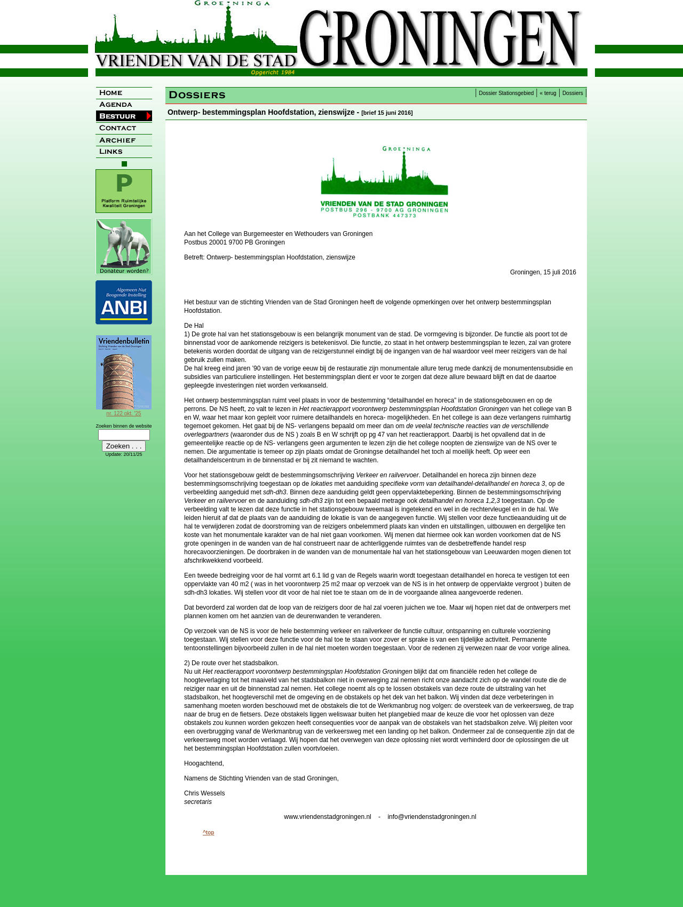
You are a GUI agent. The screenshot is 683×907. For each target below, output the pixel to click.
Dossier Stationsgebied (506, 93)
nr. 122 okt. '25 (124, 410)
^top (208, 832)
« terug (548, 93)
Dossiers (572, 93)
